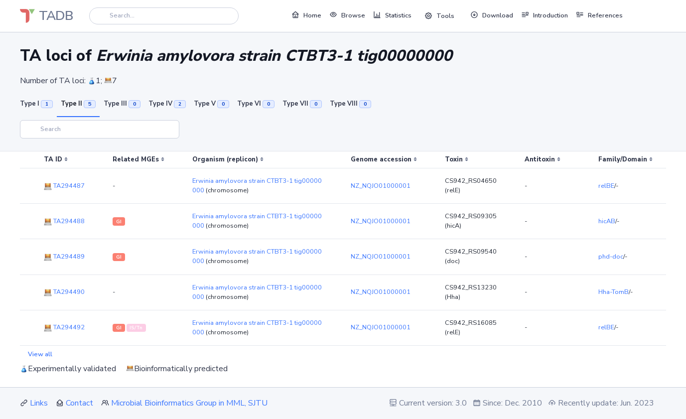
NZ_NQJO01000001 (381, 185)
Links (39, 403)
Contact (79, 403)
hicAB (606, 221)
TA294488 (64, 221)
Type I (36, 103)
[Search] (164, 15)
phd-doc (610, 256)
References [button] (599, 14)
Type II (78, 103)
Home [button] (306, 14)
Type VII (302, 103)
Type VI (255, 103)
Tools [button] (439, 15)
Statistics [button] (392, 14)
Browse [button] (347, 14)
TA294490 (64, 291)
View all (40, 354)
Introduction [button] (544, 14)
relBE (606, 185)
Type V (211, 103)
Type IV (167, 103)
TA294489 (64, 256)
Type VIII (350, 103)
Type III (122, 103)
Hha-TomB (613, 291)
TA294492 (64, 327)
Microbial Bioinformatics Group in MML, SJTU (189, 403)
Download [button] (491, 14)
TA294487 (64, 185)
